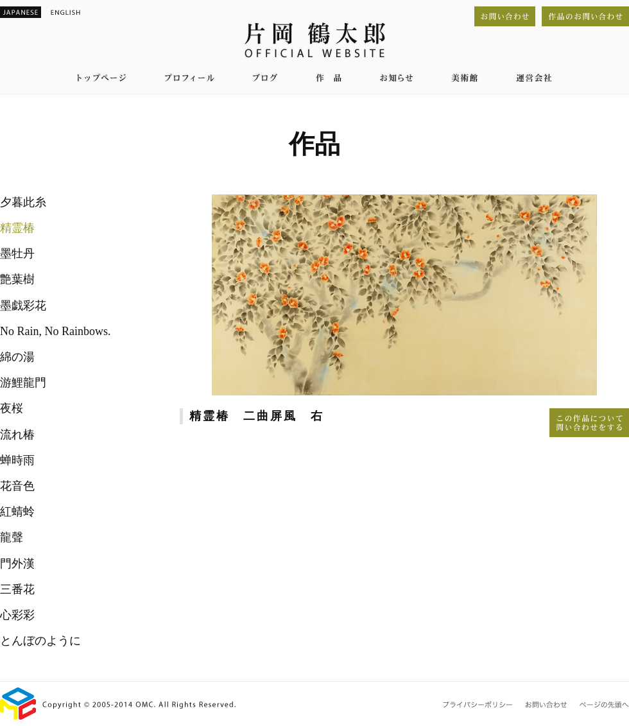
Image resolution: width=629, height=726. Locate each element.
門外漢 (17, 563)
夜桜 (11, 408)
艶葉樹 (17, 279)
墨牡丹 (17, 253)
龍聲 (11, 537)
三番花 (17, 589)
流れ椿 (17, 434)
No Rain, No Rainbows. (55, 331)
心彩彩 (17, 615)
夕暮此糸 (23, 202)
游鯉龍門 (23, 382)
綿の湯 (17, 356)
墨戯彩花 (23, 305)
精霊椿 (17, 227)
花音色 (17, 486)
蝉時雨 (17, 460)
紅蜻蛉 (17, 511)
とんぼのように (40, 640)
